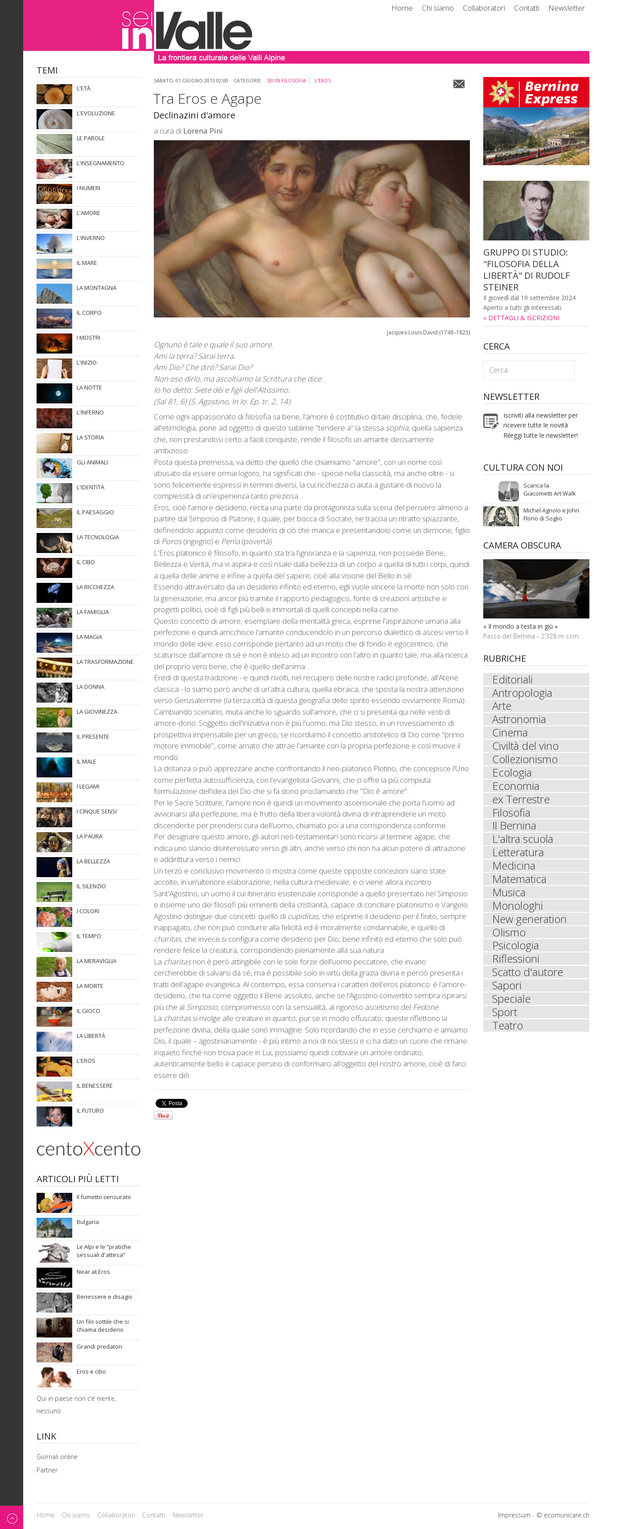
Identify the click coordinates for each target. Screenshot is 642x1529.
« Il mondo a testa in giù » (520, 626)
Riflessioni (515, 960)
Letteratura (518, 853)
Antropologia (522, 693)
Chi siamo (438, 8)
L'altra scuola (522, 840)
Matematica (519, 880)
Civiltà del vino (525, 746)
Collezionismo (525, 759)
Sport (504, 1013)
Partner (47, 1470)
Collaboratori (484, 8)
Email (459, 83)
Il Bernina (514, 826)
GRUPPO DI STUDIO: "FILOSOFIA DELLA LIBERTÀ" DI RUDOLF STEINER (526, 269)
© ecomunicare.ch (562, 1515)
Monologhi (517, 906)
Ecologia (512, 773)
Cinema (510, 733)
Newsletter (566, 8)
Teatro (507, 1027)
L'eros (323, 80)
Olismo (509, 933)
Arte (501, 706)
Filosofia (511, 813)
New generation (529, 920)
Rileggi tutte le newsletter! (540, 435)
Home (402, 8)
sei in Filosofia (286, 80)
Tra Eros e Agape (207, 98)
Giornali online (57, 1456)
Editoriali (512, 679)
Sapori (507, 986)
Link (46, 1437)
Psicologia (515, 946)
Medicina (513, 866)
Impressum (514, 1515)
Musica (509, 893)
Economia (515, 786)
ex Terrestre (521, 799)
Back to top (11, 1517)
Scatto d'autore (527, 973)
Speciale (511, 1000)
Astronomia (519, 719)
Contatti (526, 8)
